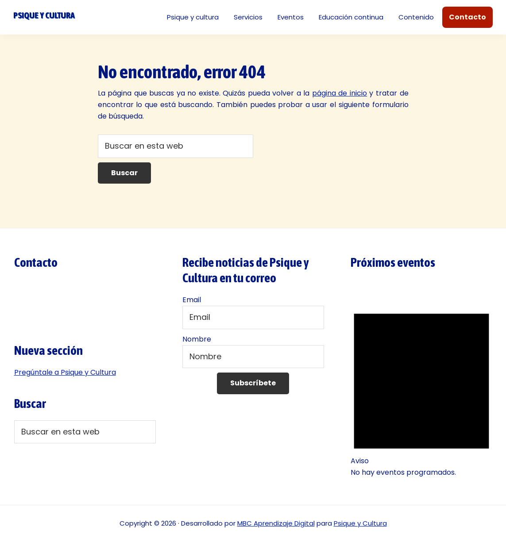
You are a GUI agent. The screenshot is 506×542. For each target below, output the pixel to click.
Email (191, 300)
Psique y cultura (43, 15)
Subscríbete (253, 383)
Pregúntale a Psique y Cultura (65, 372)
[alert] (421, 387)
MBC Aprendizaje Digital (276, 523)
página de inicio (339, 93)
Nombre (196, 339)
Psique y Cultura (360, 523)
